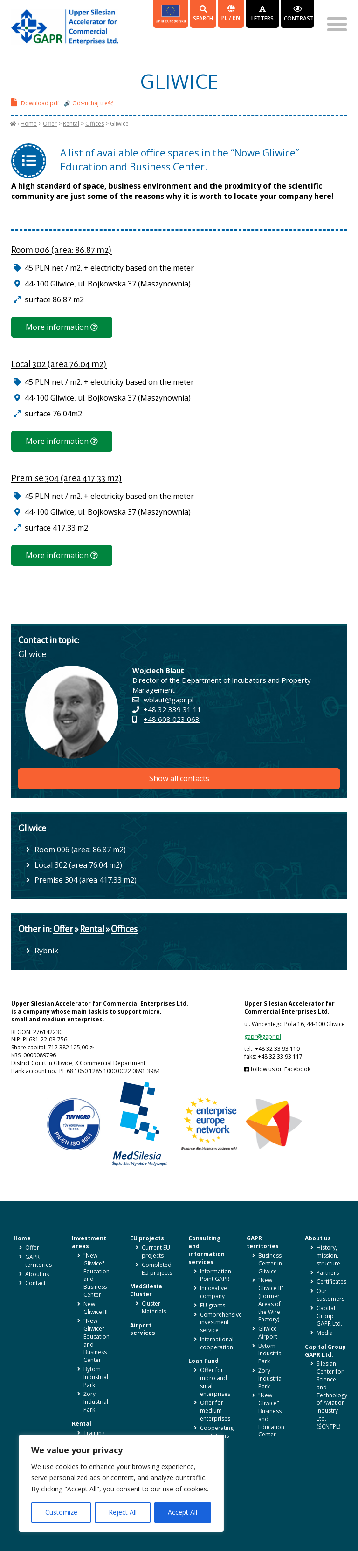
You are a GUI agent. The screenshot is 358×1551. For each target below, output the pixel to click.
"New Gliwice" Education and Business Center (96, 1275)
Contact (35, 1283)
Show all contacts (179, 778)
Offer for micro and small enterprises (215, 1381)
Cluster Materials (154, 1307)
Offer (50, 124)
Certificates (331, 1282)
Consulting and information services (206, 1249)
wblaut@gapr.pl (168, 699)
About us (37, 1274)
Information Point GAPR (215, 1275)
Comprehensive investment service (221, 1322)
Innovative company (213, 1292)
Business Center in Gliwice (270, 1263)
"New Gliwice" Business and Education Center (271, 1414)
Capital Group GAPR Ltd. (329, 1316)
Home (29, 124)
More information (62, 327)
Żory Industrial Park (95, 1402)
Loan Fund (203, 1361)
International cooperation (217, 1343)
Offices (94, 124)
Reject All (123, 1512)
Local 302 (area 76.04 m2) (59, 364)
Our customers (330, 1295)
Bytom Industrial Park (95, 1377)
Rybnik (46, 951)
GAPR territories (38, 1261)
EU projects (147, 1238)
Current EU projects (156, 1251)
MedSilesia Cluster (146, 1290)
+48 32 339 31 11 (172, 709)
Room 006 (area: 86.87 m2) (61, 250)
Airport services (142, 1329)
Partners (328, 1273)
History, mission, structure (328, 1255)
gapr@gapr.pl (262, 1037)
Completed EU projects (157, 1269)
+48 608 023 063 (172, 719)
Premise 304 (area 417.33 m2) (66, 478)
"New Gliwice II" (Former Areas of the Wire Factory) (270, 1299)
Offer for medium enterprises (215, 1410)
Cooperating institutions (217, 1432)
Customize (61, 1512)
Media (325, 1333)
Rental (71, 124)
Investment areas (89, 1242)
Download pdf (35, 102)
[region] (121, 1483)
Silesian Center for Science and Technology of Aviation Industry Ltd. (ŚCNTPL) (332, 1395)
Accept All (182, 1512)
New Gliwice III (95, 1308)
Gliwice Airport (267, 1332)
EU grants (212, 1305)
